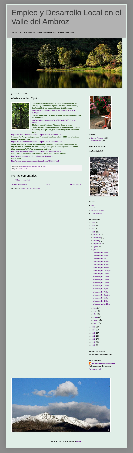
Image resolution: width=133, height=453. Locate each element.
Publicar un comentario (23, 180)
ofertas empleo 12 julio (101, 286)
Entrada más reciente (19, 184)
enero (96, 323)
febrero (96, 320)
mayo (96, 311)
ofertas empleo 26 (99, 258)
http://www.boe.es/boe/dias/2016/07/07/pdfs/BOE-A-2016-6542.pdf (36, 151)
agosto (96, 247)
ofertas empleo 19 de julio (102, 271)
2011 (94, 339)
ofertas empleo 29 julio (101, 252)
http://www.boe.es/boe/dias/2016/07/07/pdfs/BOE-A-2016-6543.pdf (36, 142)
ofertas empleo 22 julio (101, 261)
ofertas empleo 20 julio (101, 268)
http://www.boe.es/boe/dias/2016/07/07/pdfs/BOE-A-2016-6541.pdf (36, 135)
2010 (94, 342)
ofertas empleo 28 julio (101, 255)
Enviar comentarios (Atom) (30, 188)
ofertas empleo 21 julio (101, 264)
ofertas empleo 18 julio (101, 274)
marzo (96, 317)
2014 (94, 330)
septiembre (98, 244)
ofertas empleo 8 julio (100, 289)
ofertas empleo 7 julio (100, 292)
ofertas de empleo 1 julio (101, 304)
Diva (92, 205)
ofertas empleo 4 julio (100, 301)
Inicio (48, 184)
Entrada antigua (75, 184)
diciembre (97, 234)
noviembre (97, 238)
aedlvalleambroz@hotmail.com (103, 363)
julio (95, 250)
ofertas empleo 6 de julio (101, 295)
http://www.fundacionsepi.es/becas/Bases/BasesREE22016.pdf (35, 161)
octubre (96, 241)
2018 (94, 226)
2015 (94, 327)
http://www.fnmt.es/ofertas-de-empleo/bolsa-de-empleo (32, 156)
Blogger (79, 441)
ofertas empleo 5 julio (100, 298)
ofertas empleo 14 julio (101, 277)
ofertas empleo (23, 169)
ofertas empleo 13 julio (101, 280)
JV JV (93, 208)
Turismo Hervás (96, 213)
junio (95, 308)
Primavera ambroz (97, 211)
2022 (94, 223)
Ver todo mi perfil (95, 369)
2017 (94, 229)
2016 (94, 232)
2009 (94, 345)
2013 (94, 333)
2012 (94, 336)
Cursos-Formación (97, 138)
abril (95, 314)
